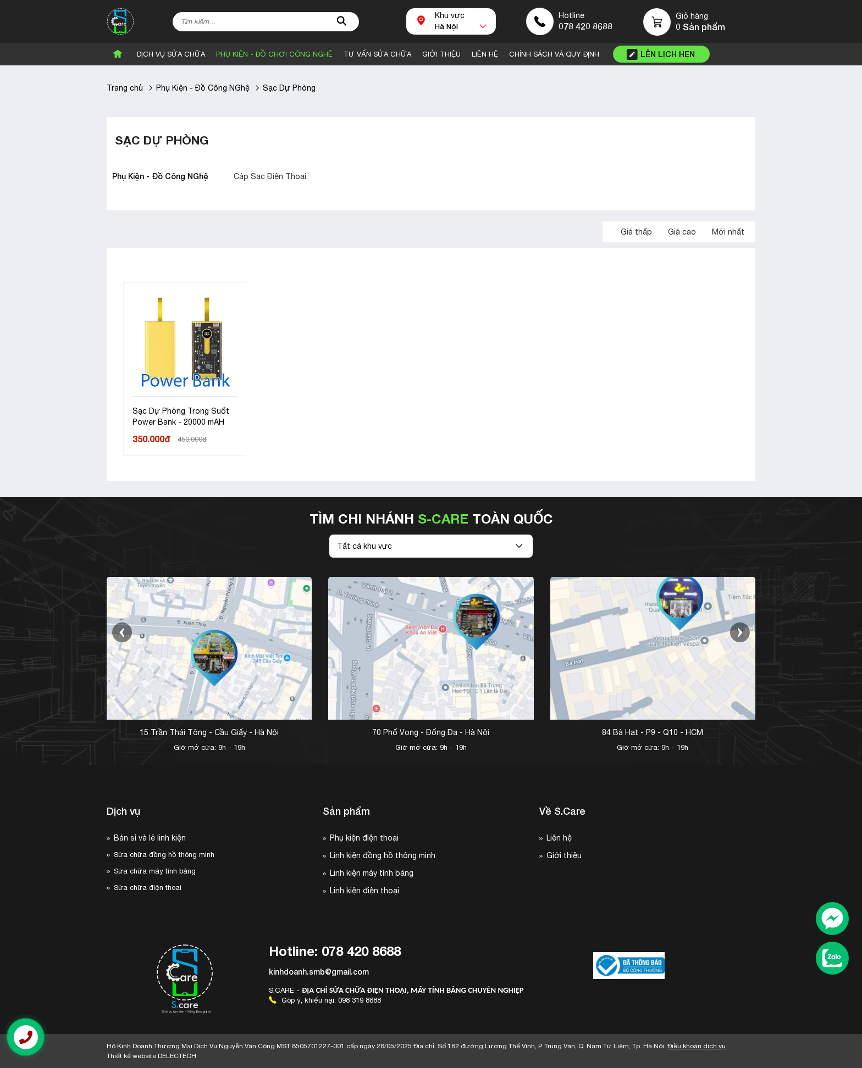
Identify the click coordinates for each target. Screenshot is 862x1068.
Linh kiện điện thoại (364, 890)
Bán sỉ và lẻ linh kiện (150, 837)
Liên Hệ (485, 54)
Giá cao (682, 231)
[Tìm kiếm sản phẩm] (266, 21)
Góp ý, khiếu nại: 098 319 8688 (325, 1000)
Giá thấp (636, 231)
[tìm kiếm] (341, 21)
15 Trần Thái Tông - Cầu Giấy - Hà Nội (209, 732)
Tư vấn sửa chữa (377, 54)
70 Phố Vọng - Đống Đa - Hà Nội (430, 732)
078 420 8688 (585, 26)
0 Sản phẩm (700, 27)
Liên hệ (559, 837)
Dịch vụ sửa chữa (171, 54)
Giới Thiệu (441, 54)
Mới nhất (728, 231)
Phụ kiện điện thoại (364, 837)
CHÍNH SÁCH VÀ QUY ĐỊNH (554, 54)
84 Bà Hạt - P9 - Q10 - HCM (652, 732)
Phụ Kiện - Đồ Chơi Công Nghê (274, 54)
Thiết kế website (151, 1056)
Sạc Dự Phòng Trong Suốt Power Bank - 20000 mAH (180, 416)
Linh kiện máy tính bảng (371, 873)
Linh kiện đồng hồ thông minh (382, 855)
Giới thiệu (564, 855)
